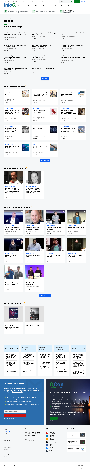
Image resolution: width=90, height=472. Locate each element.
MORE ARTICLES (44, 160)
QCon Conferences (8, 436)
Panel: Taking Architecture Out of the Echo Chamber (28, 363)
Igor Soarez (36, 286)
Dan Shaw (70, 259)
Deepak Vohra (8, 152)
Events (76, 6)
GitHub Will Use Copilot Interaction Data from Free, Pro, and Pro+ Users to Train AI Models (11, 356)
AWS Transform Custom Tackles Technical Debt (72, 33)
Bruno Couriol (35, 59)
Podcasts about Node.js (15, 168)
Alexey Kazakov (8, 287)
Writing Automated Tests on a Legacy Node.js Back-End (68, 94)
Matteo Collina (71, 231)
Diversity (6, 456)
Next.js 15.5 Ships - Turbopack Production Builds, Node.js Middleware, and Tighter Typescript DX (15, 57)
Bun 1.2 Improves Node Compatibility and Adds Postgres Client (15, 68)
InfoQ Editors (7, 442)
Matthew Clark (8, 194)
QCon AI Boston (31, 435)
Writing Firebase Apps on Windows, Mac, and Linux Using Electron (12, 112)
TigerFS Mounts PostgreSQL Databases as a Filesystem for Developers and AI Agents (61, 356)
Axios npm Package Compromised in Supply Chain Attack (44, 33)
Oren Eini (43, 117)
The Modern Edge (38, 128)
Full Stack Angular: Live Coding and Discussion (32, 228)
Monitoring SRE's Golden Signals (40, 147)
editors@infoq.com (26, 467)
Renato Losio (64, 48)
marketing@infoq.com (36, 467)
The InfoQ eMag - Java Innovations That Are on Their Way (12, 327)
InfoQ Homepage (7, 18)
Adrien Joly (35, 100)
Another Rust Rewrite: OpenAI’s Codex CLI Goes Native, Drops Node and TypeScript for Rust (73, 57)
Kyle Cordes (28, 231)
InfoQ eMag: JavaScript (32, 326)
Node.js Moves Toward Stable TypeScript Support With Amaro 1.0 (43, 56)
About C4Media (7, 447)
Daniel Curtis (7, 37)
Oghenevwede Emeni (9, 99)
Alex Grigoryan (29, 259)
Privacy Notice (63, 468)
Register (76, 1)
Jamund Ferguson (51, 231)
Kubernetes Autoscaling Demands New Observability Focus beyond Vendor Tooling (78, 372)
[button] (15, 415)
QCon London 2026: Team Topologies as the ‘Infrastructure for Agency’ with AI (11, 364)
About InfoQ (6, 445)
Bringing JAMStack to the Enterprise (54, 228)
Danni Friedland (50, 259)
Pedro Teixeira (29, 286)
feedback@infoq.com (8, 468)
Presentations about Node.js (17, 208)
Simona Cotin (8, 259)
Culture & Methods (60, 6)
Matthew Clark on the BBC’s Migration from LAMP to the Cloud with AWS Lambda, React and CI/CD (13, 190)
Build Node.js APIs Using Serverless (11, 256)
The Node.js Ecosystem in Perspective (75, 256)
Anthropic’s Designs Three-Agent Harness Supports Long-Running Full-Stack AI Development (28, 356)
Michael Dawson (9, 135)
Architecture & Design (34, 6)
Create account (7, 431)
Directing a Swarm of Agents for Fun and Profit (61, 363)
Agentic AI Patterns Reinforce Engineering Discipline (44, 368)
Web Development (8, 43)
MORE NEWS (44, 78)
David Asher (8, 118)
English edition (41, 1)
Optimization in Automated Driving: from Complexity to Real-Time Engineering (61, 369)
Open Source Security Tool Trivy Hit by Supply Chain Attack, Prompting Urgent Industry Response (78, 356)
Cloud (62, 43)
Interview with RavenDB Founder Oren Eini (39, 111)
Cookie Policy (79, 468)
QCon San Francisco (32, 439)
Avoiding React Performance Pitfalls (34, 256)
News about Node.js (13, 27)
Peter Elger (7, 231)
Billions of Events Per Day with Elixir (54, 256)
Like (7, 39)
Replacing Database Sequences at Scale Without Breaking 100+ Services (28, 369)
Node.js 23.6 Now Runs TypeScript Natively (44, 68)
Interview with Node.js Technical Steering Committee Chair (11, 130)
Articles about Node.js (14, 86)
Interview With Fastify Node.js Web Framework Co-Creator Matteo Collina (68, 112)
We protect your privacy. (9, 418)
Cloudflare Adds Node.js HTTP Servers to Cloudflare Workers (72, 45)
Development (21, 6)
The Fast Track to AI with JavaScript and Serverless (12, 228)
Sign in (83, 1)
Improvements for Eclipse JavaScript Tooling (12, 283)
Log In (5, 433)
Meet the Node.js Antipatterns (31, 283)
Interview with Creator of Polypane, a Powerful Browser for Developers (68, 130)
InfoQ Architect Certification (34, 432)
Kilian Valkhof (64, 135)
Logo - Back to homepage (10, 5)
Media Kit (6, 449)
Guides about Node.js (13, 303)
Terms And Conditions (71, 468)
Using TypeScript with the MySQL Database (12, 147)
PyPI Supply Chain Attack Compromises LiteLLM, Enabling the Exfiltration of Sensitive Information (78, 364)
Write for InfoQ (7, 440)
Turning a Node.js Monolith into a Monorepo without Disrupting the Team (40, 94)
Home (5, 429)
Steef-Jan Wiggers (64, 36)
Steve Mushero (36, 152)
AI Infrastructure (47, 6)
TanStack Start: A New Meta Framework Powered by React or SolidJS (15, 45)
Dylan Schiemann (37, 117)
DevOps (70, 6)
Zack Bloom (35, 136)
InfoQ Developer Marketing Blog (7, 453)
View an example (17, 392)
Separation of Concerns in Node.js (12, 93)
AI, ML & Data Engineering (10, 225)
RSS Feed (14, 21)
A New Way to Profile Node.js (76, 227)
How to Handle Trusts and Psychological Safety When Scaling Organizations (44, 356)
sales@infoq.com (17, 467)
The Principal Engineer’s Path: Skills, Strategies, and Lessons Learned (44, 362)
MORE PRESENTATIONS (44, 295)
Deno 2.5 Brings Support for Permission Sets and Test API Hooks (43, 45)
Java (6, 323)
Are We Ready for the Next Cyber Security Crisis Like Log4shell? (11, 370)
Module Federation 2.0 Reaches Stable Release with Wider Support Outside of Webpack (15, 34)
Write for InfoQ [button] (49, 1)
